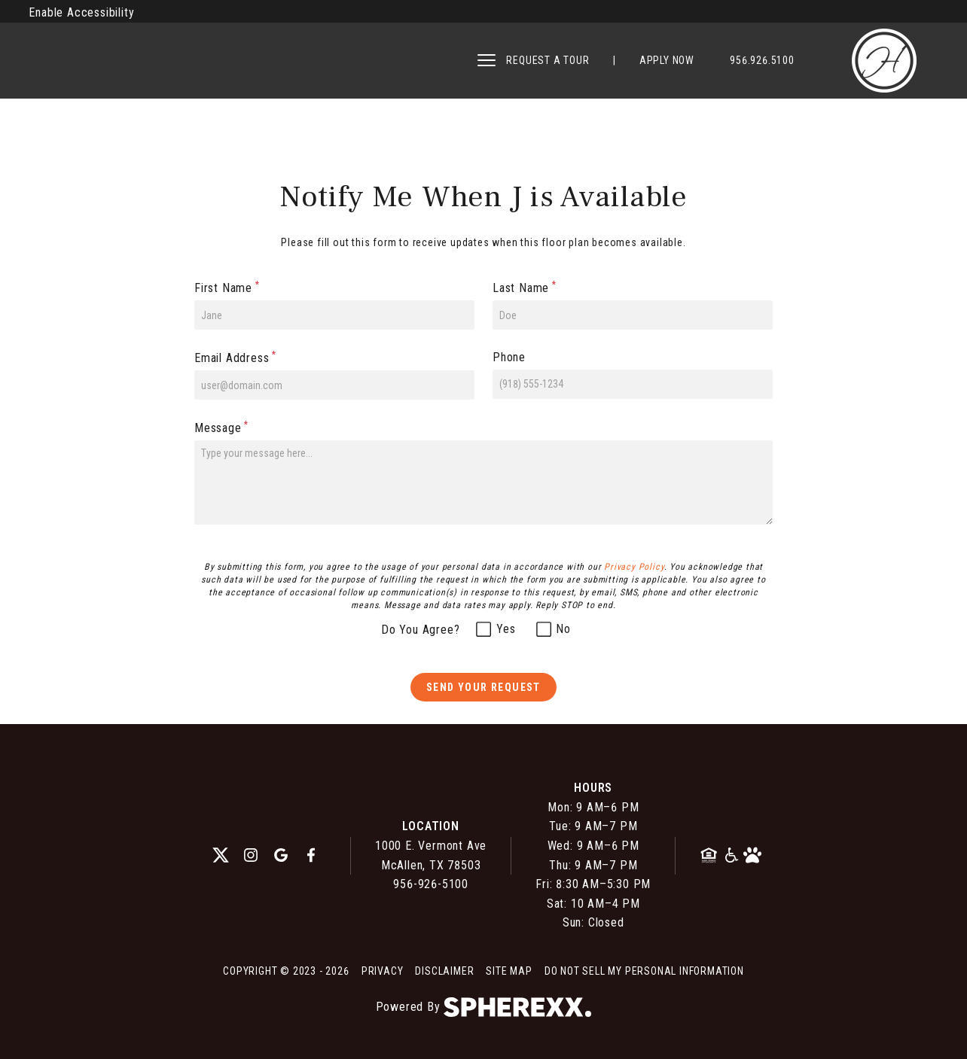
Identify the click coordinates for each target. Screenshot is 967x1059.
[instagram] (251, 855)
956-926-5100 (430, 884)
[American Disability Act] (732, 855)
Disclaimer (444, 971)
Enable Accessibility (81, 12)
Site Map (509, 971)
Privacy (382, 971)
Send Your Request (483, 687)
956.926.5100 (762, 60)
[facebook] (311, 855)
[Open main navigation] (486, 60)
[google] (281, 855)
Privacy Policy (633, 566)
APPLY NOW (666, 60)
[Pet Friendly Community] (752, 855)
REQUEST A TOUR (547, 60)
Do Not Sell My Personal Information (644, 971)
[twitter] (221, 855)
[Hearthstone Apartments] (884, 61)
